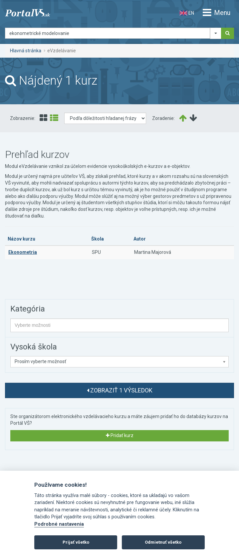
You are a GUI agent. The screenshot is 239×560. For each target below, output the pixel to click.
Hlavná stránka (25, 50)
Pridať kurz (119, 435)
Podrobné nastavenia (59, 524)
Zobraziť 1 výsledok (119, 390)
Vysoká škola (33, 346)
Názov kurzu (21, 239)
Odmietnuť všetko (163, 542)
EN (186, 13)
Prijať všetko (76, 542)
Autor (139, 239)
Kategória (27, 308)
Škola (97, 239)
